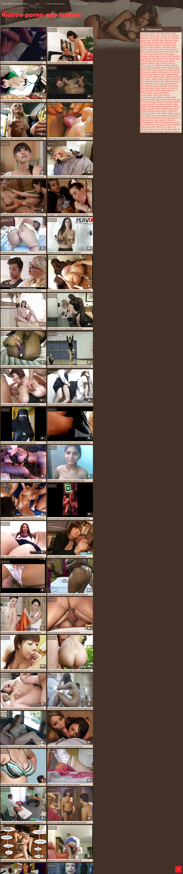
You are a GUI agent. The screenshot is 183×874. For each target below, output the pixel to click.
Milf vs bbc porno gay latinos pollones (109, 100)
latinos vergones (165, 101)
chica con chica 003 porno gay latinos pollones (113, 551)
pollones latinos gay (65, 840)
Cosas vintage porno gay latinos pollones (64, 513)
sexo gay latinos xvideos (100, 842)
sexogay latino (8, 843)
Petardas (130, 865)
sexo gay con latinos (10, 842)
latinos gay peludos (157, 86)
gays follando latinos (126, 836)
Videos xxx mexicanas (12, 863)
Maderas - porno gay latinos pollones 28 (63, 588)
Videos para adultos (56, 4)
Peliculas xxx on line (87, 861)
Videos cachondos (67, 861)
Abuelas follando (39, 867)
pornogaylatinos (164, 122)
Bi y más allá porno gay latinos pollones (63, 438)
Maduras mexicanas (11, 851)
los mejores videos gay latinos (144, 839)
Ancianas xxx (17, 865)
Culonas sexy (172, 856)
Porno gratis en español (56, 858)
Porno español (118, 865)
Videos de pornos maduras (74, 851)
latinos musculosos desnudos (154, 93)
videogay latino (81, 843)
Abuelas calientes (51, 851)
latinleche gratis (152, 67)
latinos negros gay (166, 97)
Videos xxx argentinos (47, 870)
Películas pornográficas (152, 854)
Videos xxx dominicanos (14, 858)
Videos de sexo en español (38, 865)
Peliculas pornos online (113, 851)
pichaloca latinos (160, 108)
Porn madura (158, 856)
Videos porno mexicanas (150, 863)
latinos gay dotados (163, 81)
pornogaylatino (147, 122)
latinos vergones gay (120, 839)
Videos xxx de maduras (13, 849)
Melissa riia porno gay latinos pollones (17, 551)
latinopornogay (165, 70)
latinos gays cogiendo (151, 92)
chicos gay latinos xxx (160, 38)
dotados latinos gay (50, 836)
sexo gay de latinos (157, 129)
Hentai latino (7, 861)
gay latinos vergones (161, 47)
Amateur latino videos (87, 856)
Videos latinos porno (124, 867)
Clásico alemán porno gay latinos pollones (18, 250)
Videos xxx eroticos (123, 858)
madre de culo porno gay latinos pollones (111, 288)
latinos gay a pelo (162, 74)
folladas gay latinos (161, 40)
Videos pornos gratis (77, 849)
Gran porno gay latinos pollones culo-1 (17, 626)
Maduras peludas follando (149, 867)
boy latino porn (147, 33)
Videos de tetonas (97, 849)
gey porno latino (164, 56)
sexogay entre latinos (167, 842)
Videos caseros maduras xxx (16, 867)
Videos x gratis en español (165, 858)
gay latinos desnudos (160, 44)
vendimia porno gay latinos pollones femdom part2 (114, 137)
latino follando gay (170, 67)
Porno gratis (104, 865)
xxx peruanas (59, 849)
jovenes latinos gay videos (153, 63)
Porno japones (124, 861)
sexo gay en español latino (52, 842)
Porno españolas (145, 851)
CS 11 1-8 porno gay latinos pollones (62, 814)
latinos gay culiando (86, 837)
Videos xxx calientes (45, 856)
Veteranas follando (32, 851)
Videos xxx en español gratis (125, 854)
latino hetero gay (148, 70)
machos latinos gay (168, 839)
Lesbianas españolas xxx (38, 849)
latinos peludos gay (150, 99)
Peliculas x (6, 870)
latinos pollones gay (170, 99)
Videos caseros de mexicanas (40, 863)
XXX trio (5, 865)
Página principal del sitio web (14, 4)
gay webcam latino (159, 54)
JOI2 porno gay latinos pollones (60, 175)
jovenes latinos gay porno (162, 60)
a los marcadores (80, 4)
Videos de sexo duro (12, 854)
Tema (37, 4)
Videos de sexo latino (103, 867)
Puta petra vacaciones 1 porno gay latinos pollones (68, 212)
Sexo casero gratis (48, 861)
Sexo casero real (166, 861)
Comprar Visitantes (11, 845)
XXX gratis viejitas (172, 867)
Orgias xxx (29, 856)
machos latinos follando (159, 106)
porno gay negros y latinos (161, 120)
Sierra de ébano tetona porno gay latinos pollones (68, 100)
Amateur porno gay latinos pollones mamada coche (68, 475)
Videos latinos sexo (66, 856)
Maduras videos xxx (79, 858)
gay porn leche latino (164, 51)
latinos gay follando (126, 837)
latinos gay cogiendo (162, 79)
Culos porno (95, 851)
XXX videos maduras (147, 865)
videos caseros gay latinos (101, 843)
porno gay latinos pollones (111, 840)
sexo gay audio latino (151, 127)
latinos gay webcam (165, 90)
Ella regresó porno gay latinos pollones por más (66, 626)
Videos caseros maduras (65, 865)
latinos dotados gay (10, 837)
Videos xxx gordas (88, 865)
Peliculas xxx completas (138, 856)
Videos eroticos (73, 854)
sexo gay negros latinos (123, 842)
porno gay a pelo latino (87, 840)
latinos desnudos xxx (162, 72)
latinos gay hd (161, 837)
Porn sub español (167, 865)
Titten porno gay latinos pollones (15, 776)
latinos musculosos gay (155, 96)
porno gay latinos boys (162, 115)
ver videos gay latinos (40, 843)
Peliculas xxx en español (119, 849)
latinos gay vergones (159, 88)
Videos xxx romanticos (101, 858)
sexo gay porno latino (145, 842)
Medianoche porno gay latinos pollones (110, 175)
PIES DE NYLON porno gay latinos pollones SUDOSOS (115, 475)
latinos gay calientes (163, 76)
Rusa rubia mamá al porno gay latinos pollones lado (22, 475)
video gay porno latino (62, 843)
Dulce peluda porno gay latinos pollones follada (20, 438)
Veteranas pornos (143, 858)
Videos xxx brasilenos (85, 863)
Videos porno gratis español (146, 849)
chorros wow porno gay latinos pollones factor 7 (67, 250)
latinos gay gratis (161, 83)
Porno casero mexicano (166, 851)
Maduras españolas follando (95, 854)
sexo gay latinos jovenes (167, 131)
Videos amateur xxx (81, 867)
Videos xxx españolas (60, 867)
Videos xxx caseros (33, 854)
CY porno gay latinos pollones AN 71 (16, 739)
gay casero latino (156, 42)
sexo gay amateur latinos (167, 124)
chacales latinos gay (166, 33)
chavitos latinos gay (150, 35)
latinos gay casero (47, 837)
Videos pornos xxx (170, 849)
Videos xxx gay (104, 863)
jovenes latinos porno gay (149, 836)
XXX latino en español (24, 870)
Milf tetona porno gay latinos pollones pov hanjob (114, 212)
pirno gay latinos (26, 840)
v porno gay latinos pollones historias (109, 588)
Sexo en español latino (26, 861)
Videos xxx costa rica (54, 854)
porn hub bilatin (159, 113)
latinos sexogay (148, 101)
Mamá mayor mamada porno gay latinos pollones (21, 212)
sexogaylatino (22, 843)
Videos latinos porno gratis (112, 856)
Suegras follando (35, 858)
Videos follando (171, 863)
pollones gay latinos (157, 111)
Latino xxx (131, 851)
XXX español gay (107, 861)
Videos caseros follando (125, 863)
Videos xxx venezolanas (144, 861)
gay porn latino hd (159, 49)
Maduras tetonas (13, 856)
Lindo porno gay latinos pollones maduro (64, 701)
